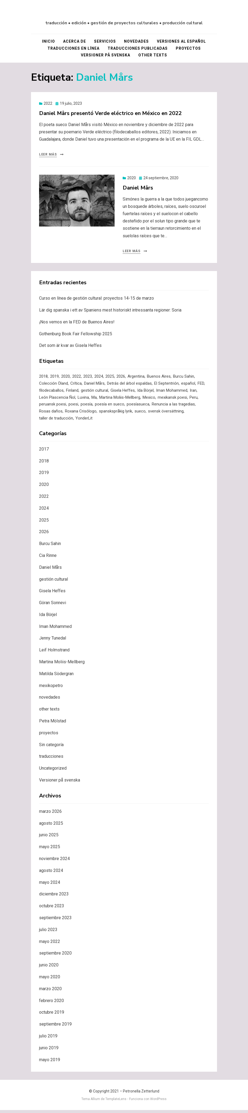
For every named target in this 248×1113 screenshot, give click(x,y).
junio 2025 (48, 838)
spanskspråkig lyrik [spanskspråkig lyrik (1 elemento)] (115, 413)
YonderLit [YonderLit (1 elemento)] (83, 421)
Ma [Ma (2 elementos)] (94, 399)
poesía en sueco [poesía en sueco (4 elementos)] (109, 406)
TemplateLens (115, 1102)
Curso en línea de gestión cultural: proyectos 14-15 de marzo (96, 299)
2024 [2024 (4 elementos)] (98, 377)
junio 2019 (48, 1050)
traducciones (51, 759)
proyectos (188, 49)
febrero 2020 (51, 1003)
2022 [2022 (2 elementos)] (76, 377)
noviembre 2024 (54, 861)
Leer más (48, 155)
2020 (131, 179)
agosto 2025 (51, 826)
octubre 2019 (51, 1015)
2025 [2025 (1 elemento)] (109, 377)
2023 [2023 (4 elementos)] (87, 377)
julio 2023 (48, 932)
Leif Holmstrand (54, 653)
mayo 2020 (49, 979)
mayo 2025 (49, 849)
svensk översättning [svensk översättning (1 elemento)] (166, 413)
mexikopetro (51, 688)
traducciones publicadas (138, 49)
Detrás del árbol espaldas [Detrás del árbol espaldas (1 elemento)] (129, 384)
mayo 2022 (49, 944)
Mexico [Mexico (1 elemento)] (149, 399)
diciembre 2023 (54, 897)
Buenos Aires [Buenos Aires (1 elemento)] (159, 377)
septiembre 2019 (55, 1027)
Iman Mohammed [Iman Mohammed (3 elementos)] (171, 392)
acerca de (74, 42)
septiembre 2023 (55, 920)
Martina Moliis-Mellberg (62, 664)
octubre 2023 (51, 908)
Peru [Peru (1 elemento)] (194, 399)
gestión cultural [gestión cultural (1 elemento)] (94, 392)
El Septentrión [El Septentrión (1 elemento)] (166, 384)
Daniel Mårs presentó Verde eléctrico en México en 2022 (110, 113)
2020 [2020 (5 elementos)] (65, 377)
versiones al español (181, 42)
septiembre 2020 (55, 956)
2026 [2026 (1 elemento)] (120, 377)
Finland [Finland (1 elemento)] (72, 392)
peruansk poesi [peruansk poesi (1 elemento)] (52, 406)
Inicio (48, 42)
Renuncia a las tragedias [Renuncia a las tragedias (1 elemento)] (173, 406)
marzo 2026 (50, 814)
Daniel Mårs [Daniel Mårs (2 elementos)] (94, 384)
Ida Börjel (48, 617)
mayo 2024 (49, 885)
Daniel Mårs (138, 188)
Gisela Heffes (52, 594)
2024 (44, 511)
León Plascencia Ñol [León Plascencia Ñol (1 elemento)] (57, 399)
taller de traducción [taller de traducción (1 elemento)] (56, 421)
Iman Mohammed (55, 629)
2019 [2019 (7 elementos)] (54, 377)
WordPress (158, 1102)
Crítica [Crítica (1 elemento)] (76, 384)
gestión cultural (53, 582)
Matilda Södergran (56, 676)
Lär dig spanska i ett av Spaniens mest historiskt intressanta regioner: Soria (110, 310)
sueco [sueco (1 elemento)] (140, 413)
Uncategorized (53, 771)
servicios (105, 42)
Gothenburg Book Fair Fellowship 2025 (75, 334)
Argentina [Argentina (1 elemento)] (136, 377)
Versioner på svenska (105, 56)
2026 (44, 534)
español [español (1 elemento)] (188, 384)
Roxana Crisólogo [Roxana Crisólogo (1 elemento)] (81, 413)
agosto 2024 (51, 873)
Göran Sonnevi (52, 605)
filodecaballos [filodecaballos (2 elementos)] (51, 392)
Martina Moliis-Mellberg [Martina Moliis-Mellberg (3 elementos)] (119, 399)
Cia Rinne (48, 558)
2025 (44, 523)
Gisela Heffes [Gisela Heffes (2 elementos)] (123, 392)
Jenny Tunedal (52, 641)
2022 (48, 104)
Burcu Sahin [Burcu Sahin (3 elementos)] (183, 377)
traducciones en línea (73, 49)
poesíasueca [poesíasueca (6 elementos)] (138, 406)
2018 (44, 463)
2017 (44, 452)
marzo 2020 (50, 991)
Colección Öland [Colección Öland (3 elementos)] (53, 384)
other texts (152, 56)
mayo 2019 (49, 1062)
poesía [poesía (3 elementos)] (86, 406)
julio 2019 (48, 1038)
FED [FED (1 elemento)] (201, 384)
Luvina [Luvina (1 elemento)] (83, 399)
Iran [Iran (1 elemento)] (193, 392)
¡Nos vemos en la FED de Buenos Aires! (77, 322)
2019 (44, 475)
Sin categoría (51, 747)
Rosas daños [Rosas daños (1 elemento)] (51, 413)
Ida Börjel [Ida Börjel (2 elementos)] (145, 392)
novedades (136, 42)
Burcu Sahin (50, 546)
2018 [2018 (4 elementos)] (43, 377)
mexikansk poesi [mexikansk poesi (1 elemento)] (172, 399)
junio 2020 (48, 967)
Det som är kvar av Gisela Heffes (70, 346)
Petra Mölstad (52, 723)
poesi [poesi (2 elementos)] (73, 406)
